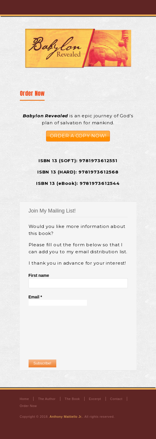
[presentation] (52, 332)
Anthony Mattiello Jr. (66, 416)
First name (39, 275)
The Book (72, 399)
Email (35, 297)
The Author (46, 399)
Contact (116, 399)
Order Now (32, 93)
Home (24, 399)
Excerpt (95, 399)
